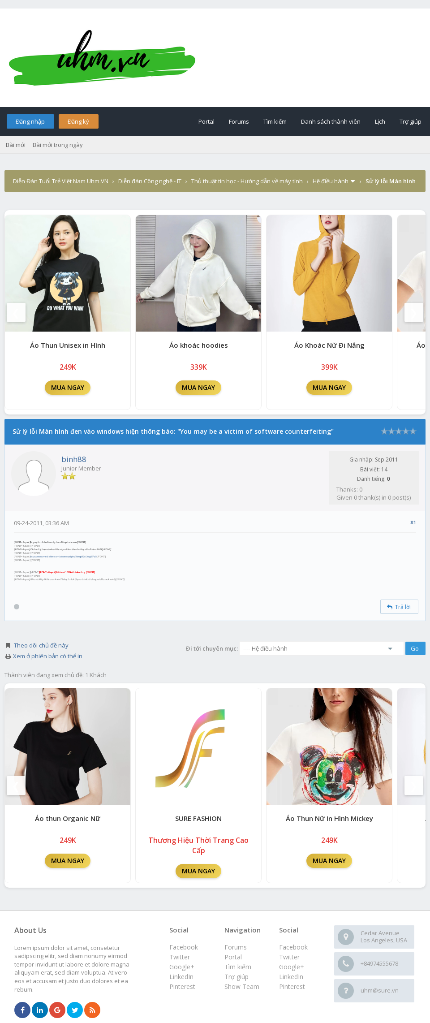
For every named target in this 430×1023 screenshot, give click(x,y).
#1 (413, 522)
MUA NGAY (67, 387)
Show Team (241, 986)
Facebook (293, 947)
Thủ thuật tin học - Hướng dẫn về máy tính (247, 181)
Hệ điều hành (330, 181)
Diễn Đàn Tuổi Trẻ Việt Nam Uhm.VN (60, 181)
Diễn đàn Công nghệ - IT (149, 181)
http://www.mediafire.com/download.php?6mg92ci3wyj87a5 (63, 556)
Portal (206, 121)
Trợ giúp (410, 121)
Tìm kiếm (275, 121)
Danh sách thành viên (331, 121)
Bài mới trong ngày (58, 145)
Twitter (289, 957)
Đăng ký (78, 121)
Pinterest (292, 986)
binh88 (73, 459)
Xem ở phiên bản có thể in (47, 656)
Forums (239, 121)
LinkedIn (291, 976)
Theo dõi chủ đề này (41, 645)
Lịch (380, 121)
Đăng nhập (30, 121)
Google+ (291, 967)
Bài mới (16, 145)
